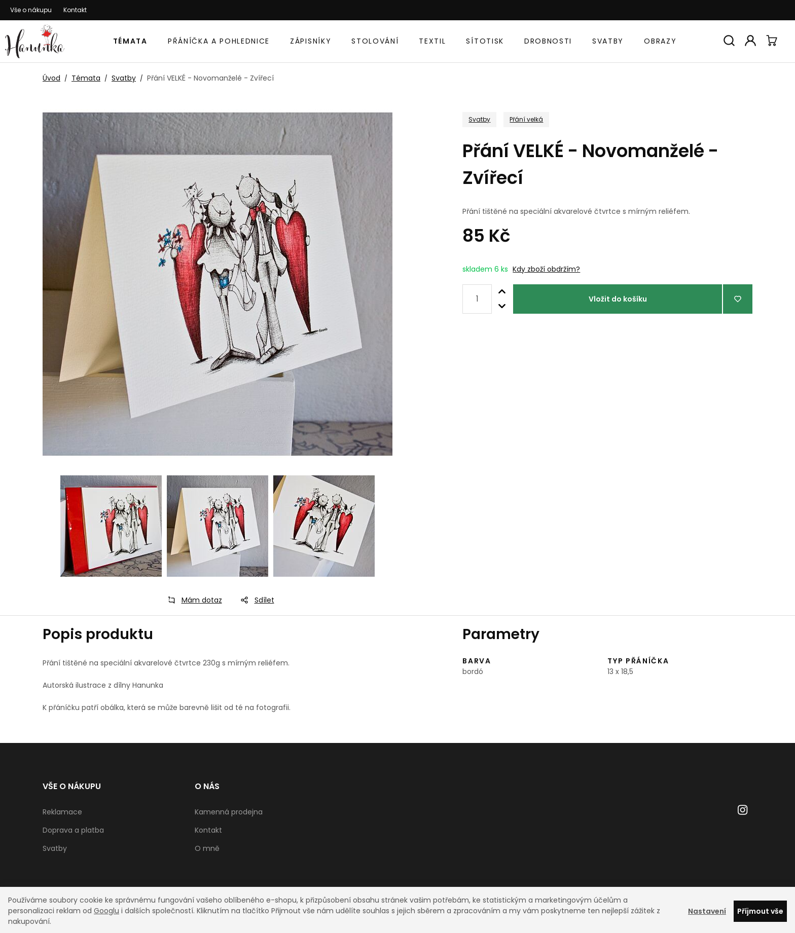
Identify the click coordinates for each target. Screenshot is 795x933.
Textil (432, 41)
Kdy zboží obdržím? (546, 269)
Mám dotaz (191, 600)
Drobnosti (548, 41)
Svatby (608, 41)
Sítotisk (484, 41)
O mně (207, 848)
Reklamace (62, 812)
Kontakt (75, 10)
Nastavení (707, 911)
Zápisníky (310, 41)
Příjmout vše (760, 911)
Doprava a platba (73, 830)
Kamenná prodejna (229, 812)
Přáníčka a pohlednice (219, 41)
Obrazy (660, 41)
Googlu (106, 911)
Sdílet (254, 600)
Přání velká (526, 119)
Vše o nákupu (31, 10)
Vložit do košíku (618, 299)
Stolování (375, 41)
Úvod (51, 78)
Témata (130, 41)
